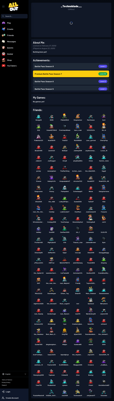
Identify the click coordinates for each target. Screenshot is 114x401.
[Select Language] (14, 374)
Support (4, 385)
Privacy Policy (6, 382)
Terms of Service (7, 379)
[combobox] (14, 16)
